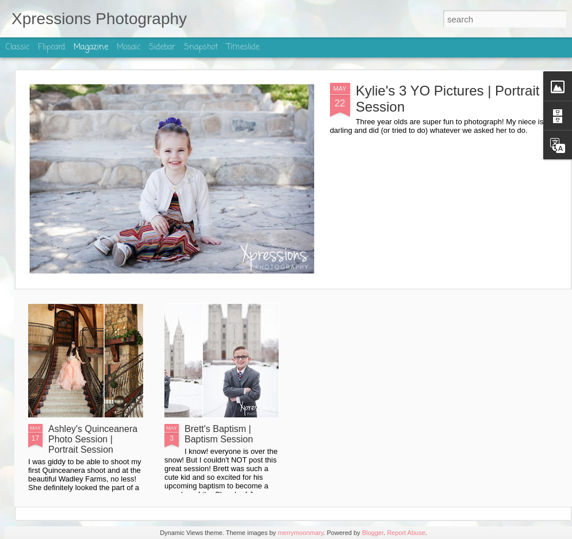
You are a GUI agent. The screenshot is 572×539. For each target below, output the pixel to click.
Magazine (91, 47)
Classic (17, 47)
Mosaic (128, 47)
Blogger (372, 532)
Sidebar (162, 47)
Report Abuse (406, 532)
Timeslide (243, 47)
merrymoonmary (300, 532)
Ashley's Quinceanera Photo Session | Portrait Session (92, 439)
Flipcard (51, 47)
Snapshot (201, 47)
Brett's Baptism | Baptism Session (219, 434)
